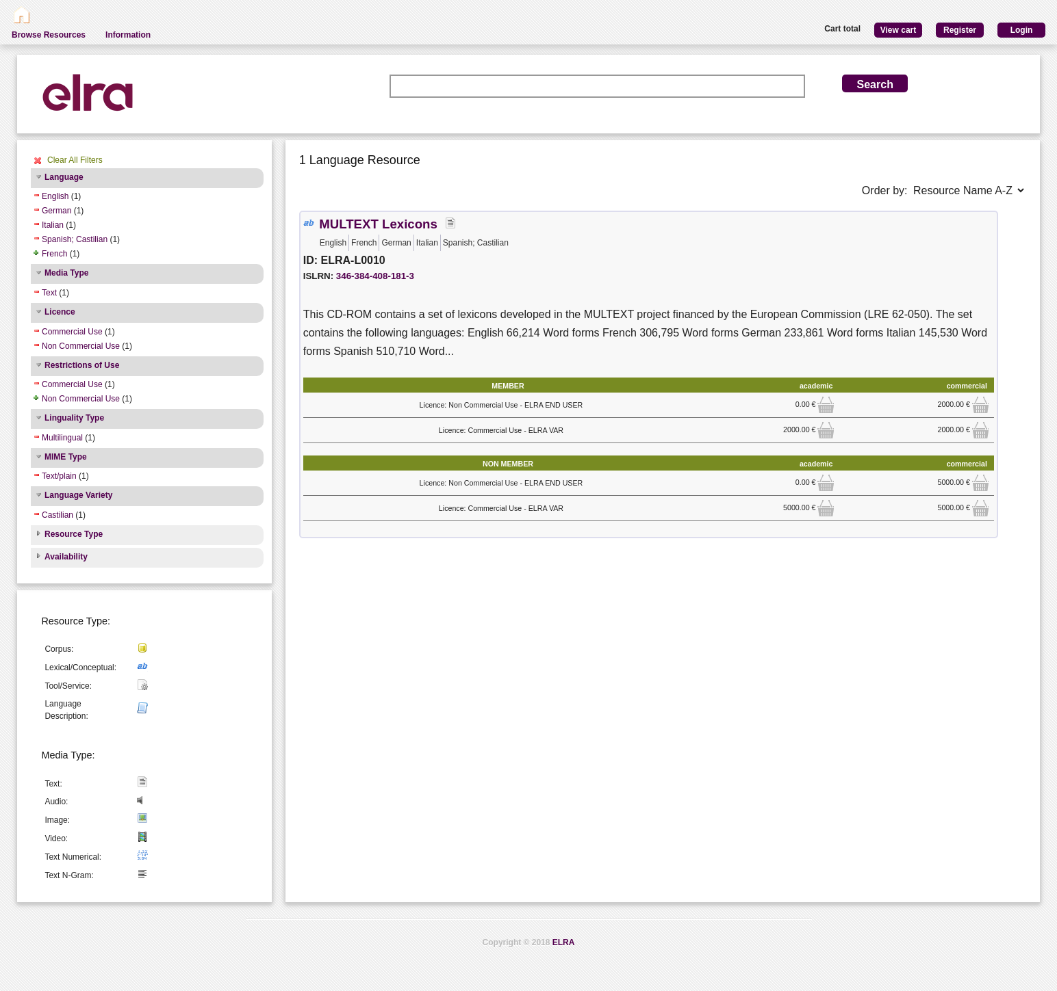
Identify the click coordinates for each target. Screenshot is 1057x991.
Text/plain (59, 476)
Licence (59, 312)
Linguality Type (74, 418)
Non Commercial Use (81, 346)
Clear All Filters (75, 160)
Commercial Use (72, 331)
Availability (66, 556)
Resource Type (73, 534)
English (55, 196)
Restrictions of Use (81, 365)
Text (49, 293)
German (56, 210)
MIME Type (65, 457)
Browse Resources (49, 35)
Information (128, 35)
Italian (53, 225)
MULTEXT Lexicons (378, 224)
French (54, 254)
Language (64, 177)
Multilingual (62, 437)
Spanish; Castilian (74, 239)
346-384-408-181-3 (375, 276)
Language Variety (78, 495)
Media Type (66, 273)
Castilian (57, 515)
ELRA (563, 942)
